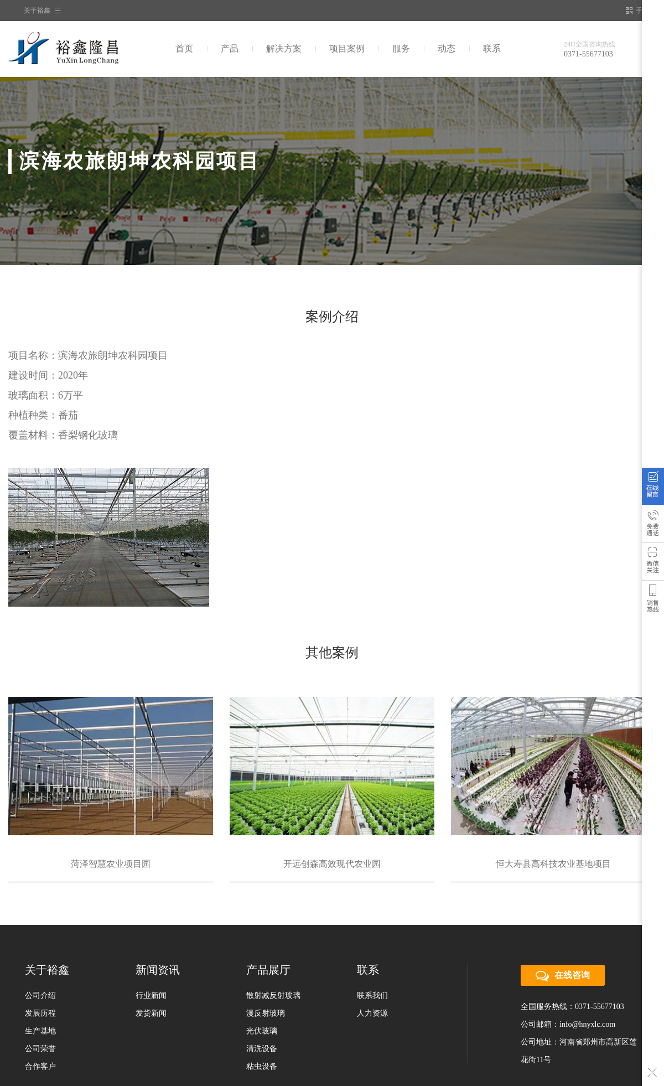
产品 (229, 48)
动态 (446, 48)
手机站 (641, 10)
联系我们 (372, 995)
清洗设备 (261, 1048)
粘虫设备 (261, 1066)
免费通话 (653, 526)
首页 (184, 48)
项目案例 (347, 48)
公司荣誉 (40, 1048)
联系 (492, 48)
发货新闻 (151, 1013)
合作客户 (40, 1066)
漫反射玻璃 (265, 1013)
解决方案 (284, 48)
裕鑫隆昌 (85, 48)
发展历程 (40, 1013)
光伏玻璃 (261, 1031)
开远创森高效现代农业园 (332, 863)
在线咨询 (653, 489)
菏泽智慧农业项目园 (111, 863)
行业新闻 (151, 995)
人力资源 (372, 1013)
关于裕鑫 (37, 10)
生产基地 (40, 1031)
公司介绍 (40, 995)
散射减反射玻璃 (273, 995)
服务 (401, 48)
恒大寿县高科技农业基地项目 (553, 863)
